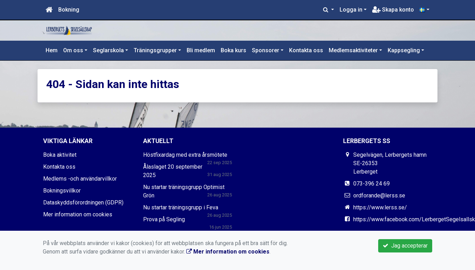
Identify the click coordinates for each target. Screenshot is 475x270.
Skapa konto (393, 9)
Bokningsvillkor (62, 190)
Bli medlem (201, 50)
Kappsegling (404, 50)
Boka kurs (233, 50)
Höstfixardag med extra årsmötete (185, 154)
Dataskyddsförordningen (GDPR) (83, 202)
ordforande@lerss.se (379, 195)
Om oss (73, 50)
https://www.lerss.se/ (380, 207)
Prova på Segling (164, 219)
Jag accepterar (405, 245)
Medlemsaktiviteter (353, 50)
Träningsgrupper (155, 50)
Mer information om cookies (77, 214)
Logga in (351, 9)
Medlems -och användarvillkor (80, 178)
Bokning (68, 9)
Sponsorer (265, 50)
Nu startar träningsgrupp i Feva (180, 207)
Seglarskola (108, 50)
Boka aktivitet (59, 154)
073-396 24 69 (371, 183)
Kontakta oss (306, 50)
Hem (52, 50)
